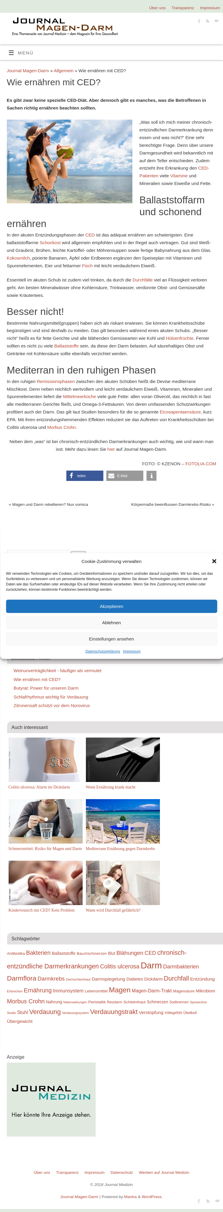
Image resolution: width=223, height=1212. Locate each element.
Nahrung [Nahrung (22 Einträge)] (54, 1001)
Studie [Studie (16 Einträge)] (11, 1013)
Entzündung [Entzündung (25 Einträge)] (202, 978)
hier (111, 449)
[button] (214, 561)
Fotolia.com (200, 463)
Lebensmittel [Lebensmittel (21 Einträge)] (96, 991)
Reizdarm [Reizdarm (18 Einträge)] (114, 1002)
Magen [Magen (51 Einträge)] (120, 990)
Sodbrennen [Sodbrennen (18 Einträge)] (179, 1002)
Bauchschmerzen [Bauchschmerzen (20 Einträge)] (92, 953)
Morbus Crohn (61, 427)
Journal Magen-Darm (28, 70)
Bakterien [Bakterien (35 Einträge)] (38, 952)
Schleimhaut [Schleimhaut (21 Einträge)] (134, 1002)
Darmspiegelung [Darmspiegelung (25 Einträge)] (108, 978)
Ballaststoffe (66, 345)
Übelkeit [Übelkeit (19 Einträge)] (190, 1013)
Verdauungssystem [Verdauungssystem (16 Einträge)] (75, 1013)
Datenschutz (121, 1172)
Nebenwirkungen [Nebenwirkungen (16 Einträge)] (75, 1002)
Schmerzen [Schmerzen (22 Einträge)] (157, 1001)
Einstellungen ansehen (111, 638)
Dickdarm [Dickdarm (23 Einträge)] (153, 979)
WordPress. (152, 1197)
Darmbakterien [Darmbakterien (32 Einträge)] (181, 966)
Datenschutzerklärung (102, 651)
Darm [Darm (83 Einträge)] (151, 965)
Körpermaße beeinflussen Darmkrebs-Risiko (172, 504)
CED (90, 234)
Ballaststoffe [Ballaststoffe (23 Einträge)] (64, 953)
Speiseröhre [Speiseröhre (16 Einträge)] (198, 1002)
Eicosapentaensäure (180, 411)
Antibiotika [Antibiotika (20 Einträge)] (16, 953)
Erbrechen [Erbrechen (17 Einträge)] (15, 991)
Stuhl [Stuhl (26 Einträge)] (22, 1012)
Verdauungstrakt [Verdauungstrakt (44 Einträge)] (113, 1011)
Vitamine (179, 175)
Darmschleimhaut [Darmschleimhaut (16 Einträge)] (78, 979)
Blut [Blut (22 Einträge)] (111, 953)
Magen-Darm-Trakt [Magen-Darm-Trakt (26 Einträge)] (152, 990)
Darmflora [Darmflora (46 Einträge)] (21, 978)
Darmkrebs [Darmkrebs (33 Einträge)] (51, 979)
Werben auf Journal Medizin (164, 1172)
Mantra (130, 1197)
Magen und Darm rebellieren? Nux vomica (48, 504)
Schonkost (51, 242)
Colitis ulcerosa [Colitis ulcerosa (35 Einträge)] (119, 966)
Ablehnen (111, 622)
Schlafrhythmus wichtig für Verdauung (51, 696)
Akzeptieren (111, 606)
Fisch (87, 265)
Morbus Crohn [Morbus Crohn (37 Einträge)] (26, 1001)
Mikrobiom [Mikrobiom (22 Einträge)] (205, 991)
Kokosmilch (18, 257)
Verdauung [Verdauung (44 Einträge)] (45, 1011)
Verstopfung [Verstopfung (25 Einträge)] (151, 1012)
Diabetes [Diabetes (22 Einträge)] (134, 979)
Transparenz (182, 8)
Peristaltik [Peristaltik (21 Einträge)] (97, 1002)
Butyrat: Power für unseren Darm (46, 687)
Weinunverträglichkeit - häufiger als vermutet (58, 670)
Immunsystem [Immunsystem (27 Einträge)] (68, 991)
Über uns (157, 8)
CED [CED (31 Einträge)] (150, 953)
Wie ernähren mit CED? (37, 679)
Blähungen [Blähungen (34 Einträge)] (129, 953)
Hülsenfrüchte (180, 338)
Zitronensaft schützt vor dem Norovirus (52, 705)
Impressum (131, 651)
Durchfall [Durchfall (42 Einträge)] (176, 978)
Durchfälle (142, 279)
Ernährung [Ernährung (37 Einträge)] (38, 990)
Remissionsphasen (56, 381)
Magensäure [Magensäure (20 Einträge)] (184, 991)
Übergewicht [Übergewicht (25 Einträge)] (20, 1021)
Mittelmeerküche (79, 396)
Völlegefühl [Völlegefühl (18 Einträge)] (173, 1013)
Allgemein (64, 70)
